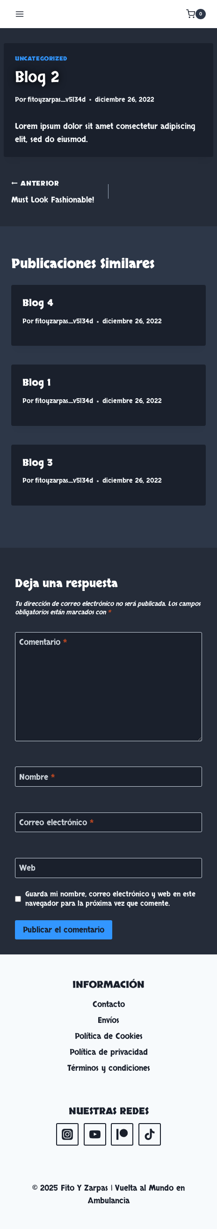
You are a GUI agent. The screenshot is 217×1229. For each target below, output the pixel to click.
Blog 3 (37, 462)
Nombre (37, 777)
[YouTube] (95, 1134)
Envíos (108, 1020)
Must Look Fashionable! (56, 191)
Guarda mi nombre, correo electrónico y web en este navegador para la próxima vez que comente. (110, 899)
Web (27, 868)
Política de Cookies (109, 1036)
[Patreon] (122, 1134)
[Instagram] (67, 1134)
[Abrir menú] (20, 14)
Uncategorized (41, 58)
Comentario (43, 642)
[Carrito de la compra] (196, 14)
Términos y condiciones (108, 1068)
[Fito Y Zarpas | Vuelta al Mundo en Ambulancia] (108, 14)
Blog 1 (36, 382)
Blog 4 (37, 303)
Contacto (109, 1004)
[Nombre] (108, 777)
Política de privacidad (109, 1052)
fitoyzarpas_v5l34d (57, 100)
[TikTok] (149, 1134)
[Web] (108, 868)
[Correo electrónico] (108, 822)
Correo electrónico (56, 823)
